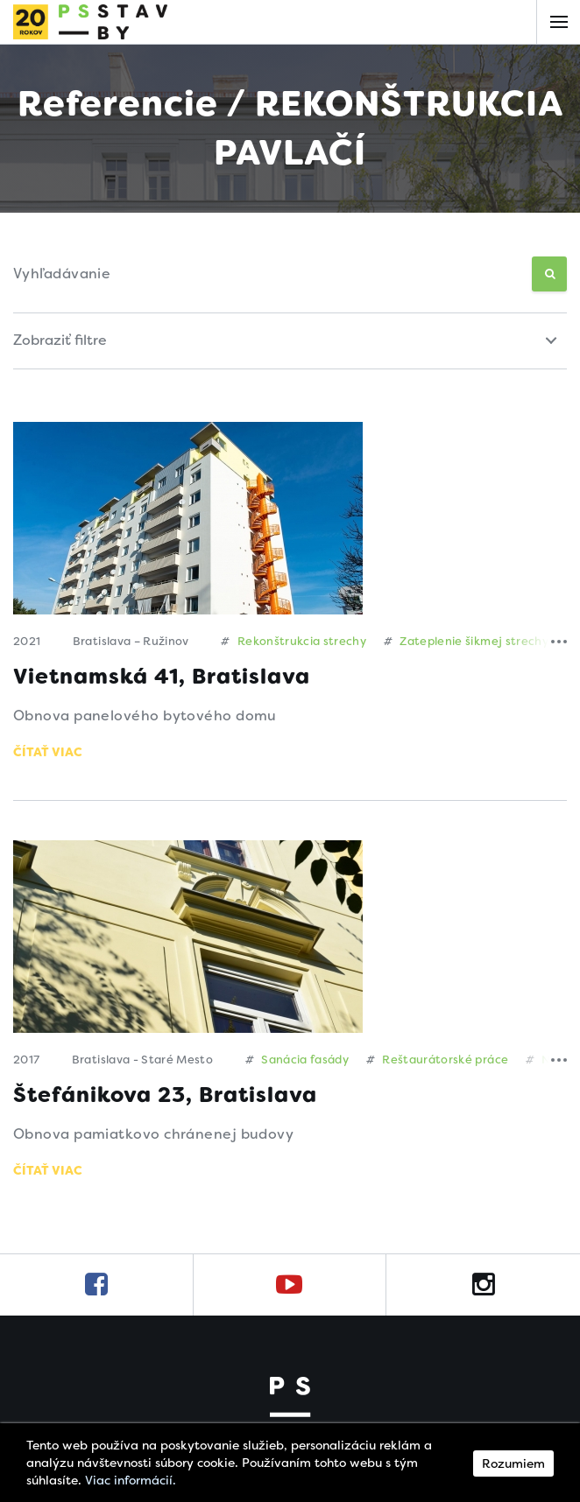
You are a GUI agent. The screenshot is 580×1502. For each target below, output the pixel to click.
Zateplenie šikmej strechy (466, 641)
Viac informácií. (130, 1480)
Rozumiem (513, 1463)
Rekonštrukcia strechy (293, 641)
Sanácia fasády (297, 1059)
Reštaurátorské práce (437, 1059)
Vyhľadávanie (61, 273)
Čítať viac (47, 752)
